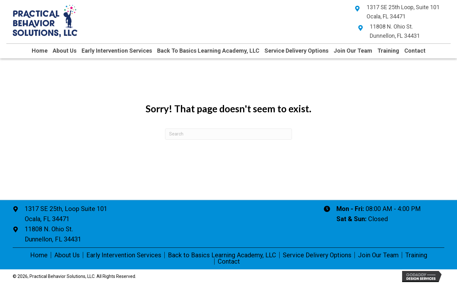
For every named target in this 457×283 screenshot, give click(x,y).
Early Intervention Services (123, 255)
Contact (229, 261)
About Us (67, 255)
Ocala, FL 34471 (66, 213)
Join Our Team (378, 255)
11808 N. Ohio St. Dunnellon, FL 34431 (53, 234)
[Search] (228, 134)
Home (39, 255)
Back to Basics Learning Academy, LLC (222, 255)
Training (416, 255)
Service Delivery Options (317, 255)
